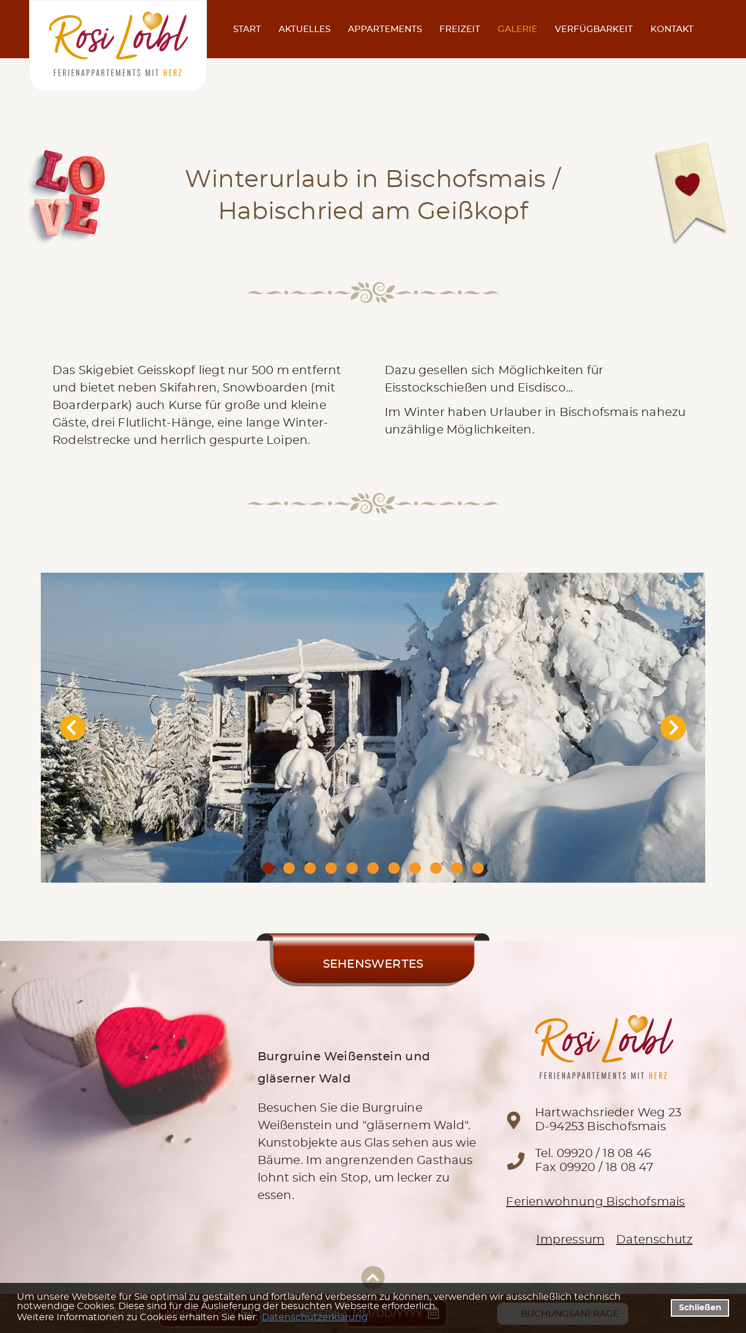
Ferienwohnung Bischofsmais (595, 1202)
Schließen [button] (700, 1307)
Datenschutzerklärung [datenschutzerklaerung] (315, 1317)
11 (478, 868)
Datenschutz (654, 1240)
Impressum (570, 1240)
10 (457, 868)
